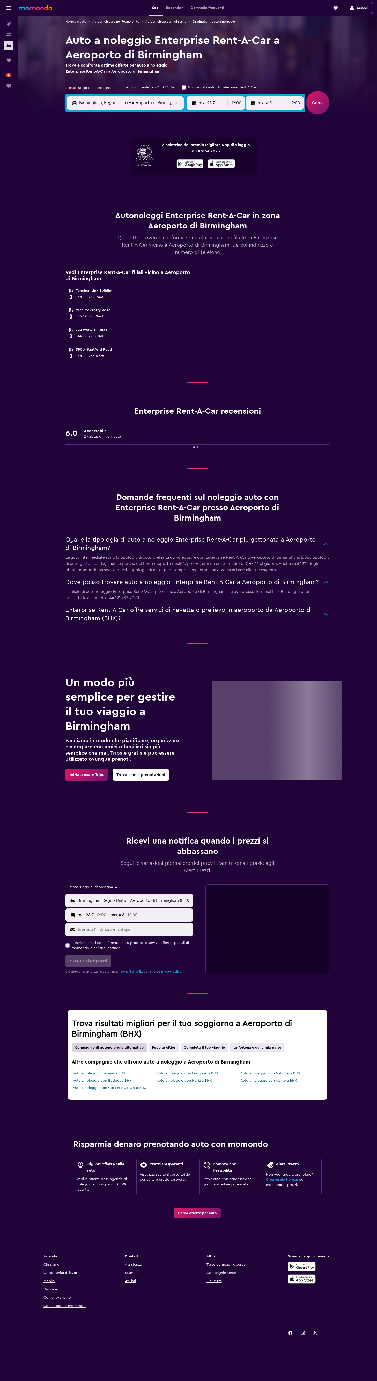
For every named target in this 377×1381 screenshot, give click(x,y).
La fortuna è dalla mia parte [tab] (257, 1048)
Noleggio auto (75, 21)
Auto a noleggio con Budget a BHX (102, 1080)
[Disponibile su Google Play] (190, 164)
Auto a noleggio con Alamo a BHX (268, 1080)
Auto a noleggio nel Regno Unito (115, 21)
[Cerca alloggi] (9, 34)
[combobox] (90, 88)
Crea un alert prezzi (282, 1179)
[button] (8, 8)
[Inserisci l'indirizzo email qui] (134, 929)
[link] (86, 775)
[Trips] (9, 60)
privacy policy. (171, 971)
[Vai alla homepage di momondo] (35, 7)
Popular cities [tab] (163, 1048)
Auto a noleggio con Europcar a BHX (187, 1073)
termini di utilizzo (133, 971)
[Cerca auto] (9, 45)
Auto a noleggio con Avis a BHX (99, 1073)
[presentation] (221, 164)
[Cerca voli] (9, 24)
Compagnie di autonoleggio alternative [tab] (109, 1048)
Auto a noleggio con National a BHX (270, 1073)
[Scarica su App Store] (221, 164)
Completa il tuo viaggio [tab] (204, 1048)
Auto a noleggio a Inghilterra (165, 21)
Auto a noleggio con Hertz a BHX (184, 1080)
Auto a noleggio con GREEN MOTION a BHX (109, 1088)
